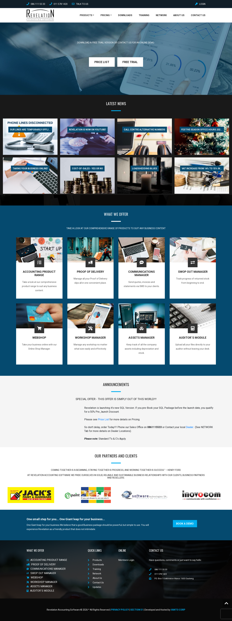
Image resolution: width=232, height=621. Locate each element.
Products (86, 15)
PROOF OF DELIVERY (41, 564)
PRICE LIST (101, 62)
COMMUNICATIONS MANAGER (46, 568)
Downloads (125, 15)
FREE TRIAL (130, 62)
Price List (103, 419)
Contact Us (198, 15)
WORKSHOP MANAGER (42, 582)
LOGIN (200, 4)
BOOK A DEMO (185, 523)
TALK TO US (80, 4)
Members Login (126, 560)
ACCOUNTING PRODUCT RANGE (47, 560)
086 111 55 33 (36, 4)
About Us (178, 15)
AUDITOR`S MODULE (40, 590)
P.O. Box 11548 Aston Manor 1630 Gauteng (171, 578)
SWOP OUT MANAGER (41, 573)
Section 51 (136, 609)
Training (144, 15)
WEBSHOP (35, 577)
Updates (94, 587)
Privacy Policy (120, 609)
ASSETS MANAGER (39, 586)
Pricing (105, 15)
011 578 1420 (58, 4)
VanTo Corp (178, 609)
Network (161, 15)
